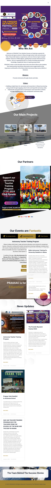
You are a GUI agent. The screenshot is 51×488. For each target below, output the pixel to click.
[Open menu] (48, 3)
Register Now (25, 270)
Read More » (5, 362)
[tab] (9, 236)
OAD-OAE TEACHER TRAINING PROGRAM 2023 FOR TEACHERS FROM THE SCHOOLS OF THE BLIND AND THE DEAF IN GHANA (12, 424)
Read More (25, 266)
